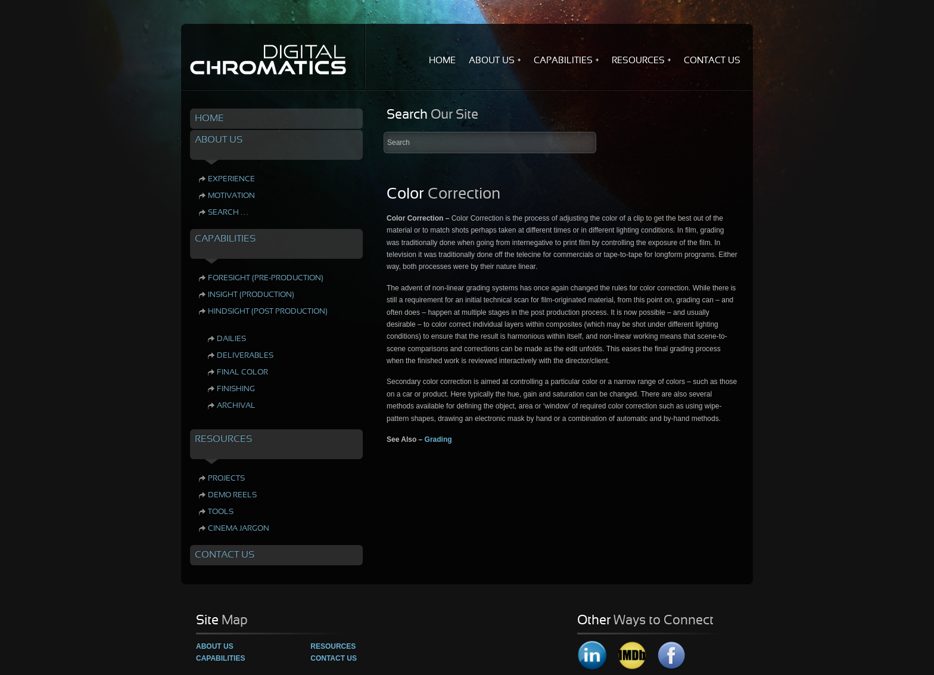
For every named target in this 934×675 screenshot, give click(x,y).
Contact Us (333, 658)
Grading (438, 439)
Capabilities (220, 658)
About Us (215, 646)
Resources (333, 646)
